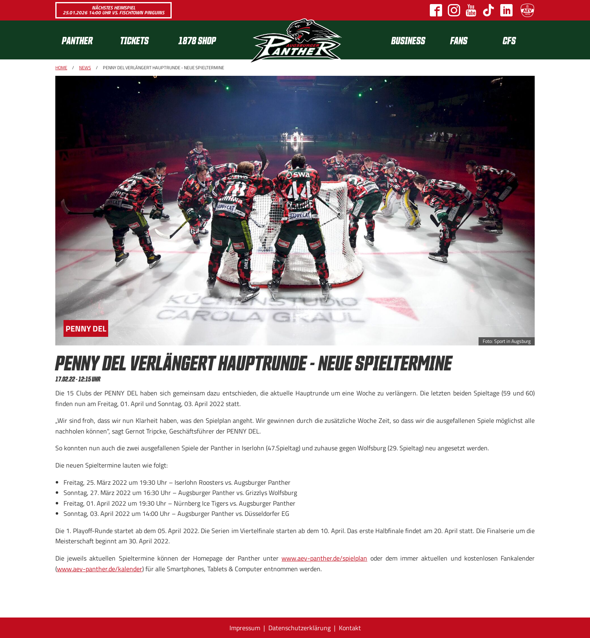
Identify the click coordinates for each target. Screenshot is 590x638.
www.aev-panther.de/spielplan (324, 558)
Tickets (134, 40)
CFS (509, 40)
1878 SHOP (197, 40)
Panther (77, 40)
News (85, 67)
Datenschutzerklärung (299, 628)
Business (408, 40)
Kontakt (350, 628)
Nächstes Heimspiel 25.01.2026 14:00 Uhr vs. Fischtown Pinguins (113, 10)
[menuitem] (84, 39)
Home (61, 67)
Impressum (244, 628)
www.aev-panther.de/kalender (99, 569)
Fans (458, 40)
